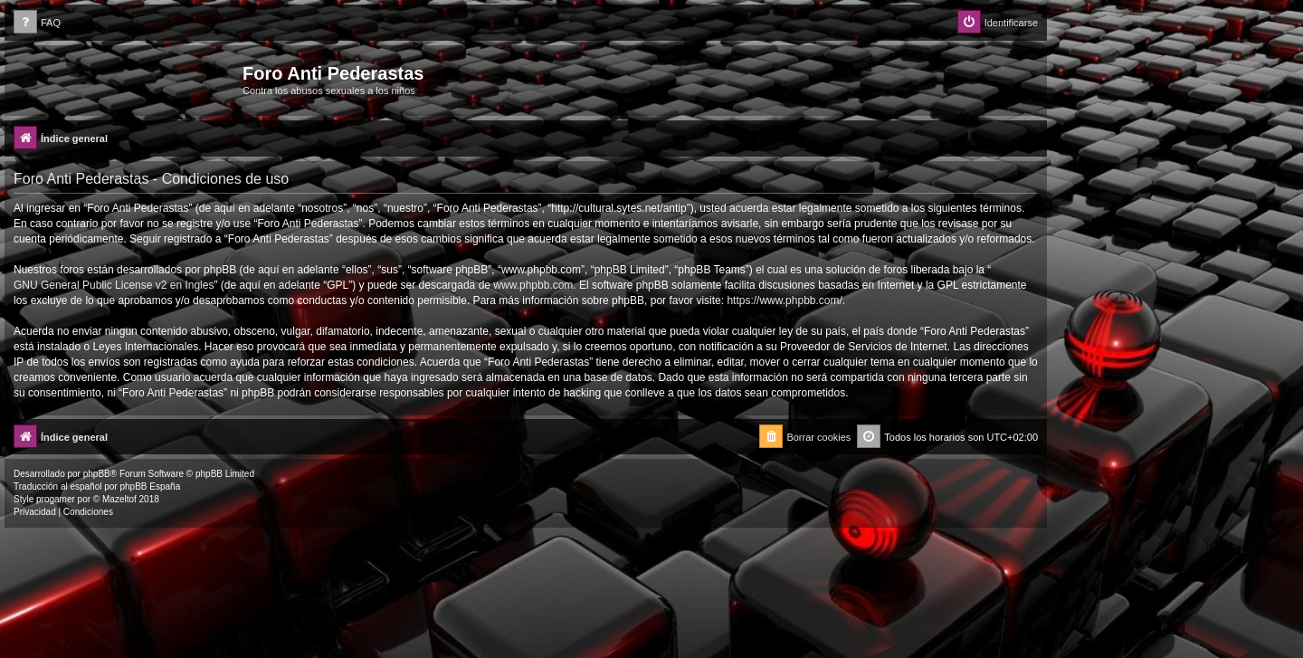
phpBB (96, 474)
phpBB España (149, 486)
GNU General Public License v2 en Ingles (114, 285)
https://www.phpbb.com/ (784, 300)
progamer (55, 499)
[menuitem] (37, 23)
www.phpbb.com (533, 285)
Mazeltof (119, 499)
